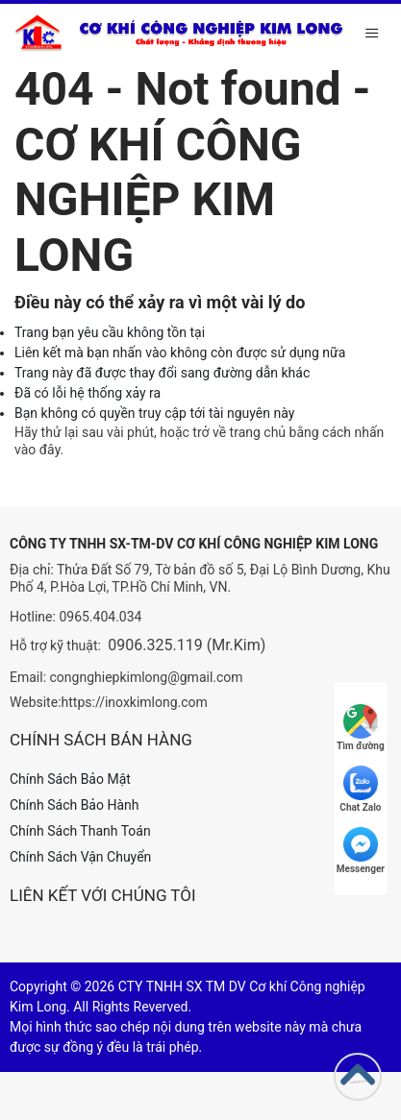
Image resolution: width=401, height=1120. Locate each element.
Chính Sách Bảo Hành (74, 805)
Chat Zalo (360, 789)
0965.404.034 (100, 616)
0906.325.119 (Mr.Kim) (186, 645)
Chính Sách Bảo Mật (70, 779)
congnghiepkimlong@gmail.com (146, 677)
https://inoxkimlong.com (135, 702)
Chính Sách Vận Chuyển (80, 856)
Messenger (361, 850)
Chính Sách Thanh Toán (80, 831)
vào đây (37, 449)
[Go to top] (358, 1077)
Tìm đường (361, 727)
